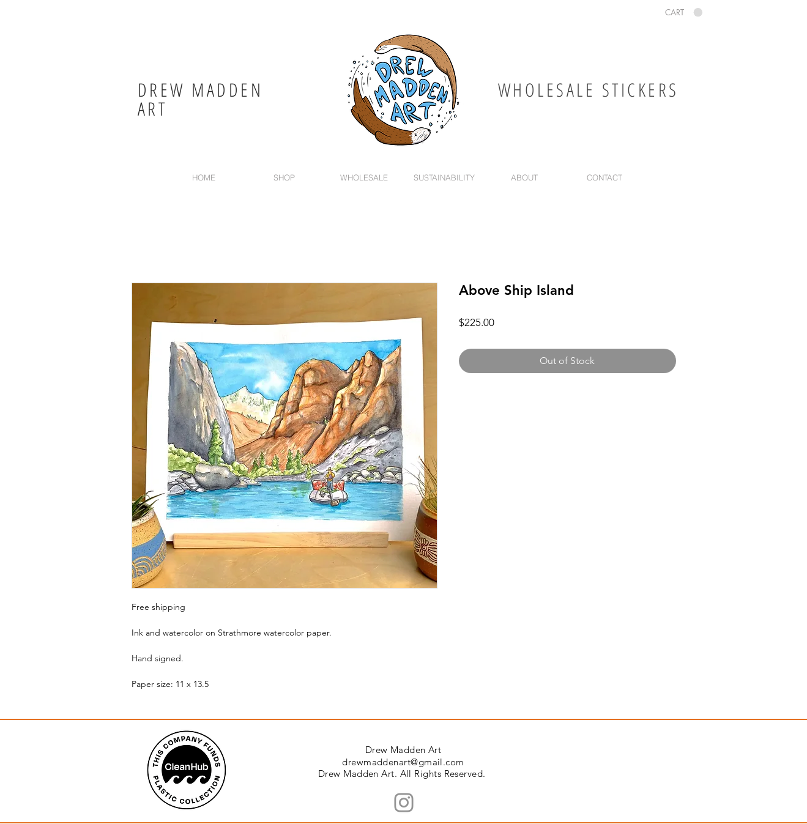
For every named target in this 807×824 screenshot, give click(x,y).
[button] (683, 12)
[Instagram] (404, 802)
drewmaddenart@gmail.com (403, 762)
